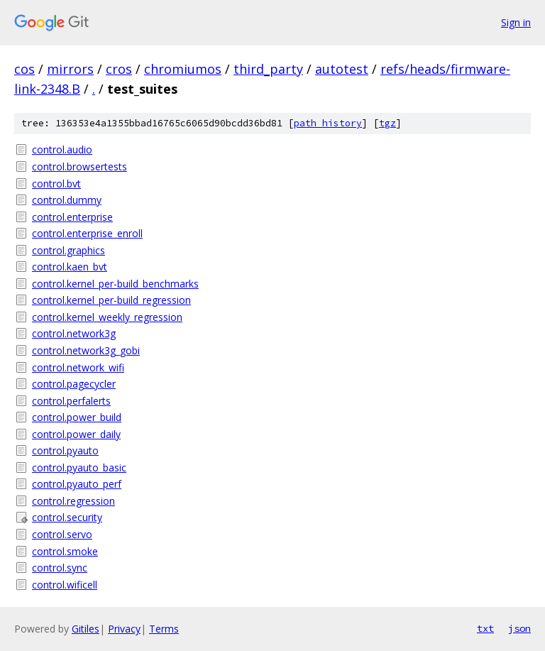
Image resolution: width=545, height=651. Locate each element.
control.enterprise (72, 217)
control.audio (62, 149)
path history (328, 123)
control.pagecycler (74, 383)
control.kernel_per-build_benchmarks (115, 283)
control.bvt (56, 183)
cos (24, 68)
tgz (387, 123)
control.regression (73, 501)
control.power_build (76, 417)
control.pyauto (65, 450)
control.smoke (65, 551)
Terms (164, 628)
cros (119, 68)
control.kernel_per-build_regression (111, 300)
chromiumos (182, 68)
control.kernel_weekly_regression (107, 317)
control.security (67, 517)
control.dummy (66, 200)
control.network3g (74, 333)
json (519, 628)
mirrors (70, 68)
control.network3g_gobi (86, 350)
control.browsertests (79, 166)
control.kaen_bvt (69, 266)
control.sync (59, 567)
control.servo (62, 534)
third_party (268, 68)
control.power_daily (76, 434)
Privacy (124, 628)
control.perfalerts (71, 400)
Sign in (516, 22)
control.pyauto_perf (76, 484)
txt (485, 628)
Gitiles (85, 628)
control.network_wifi (78, 367)
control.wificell (64, 584)
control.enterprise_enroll (87, 233)
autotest (341, 68)
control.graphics (68, 250)
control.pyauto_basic (79, 467)
